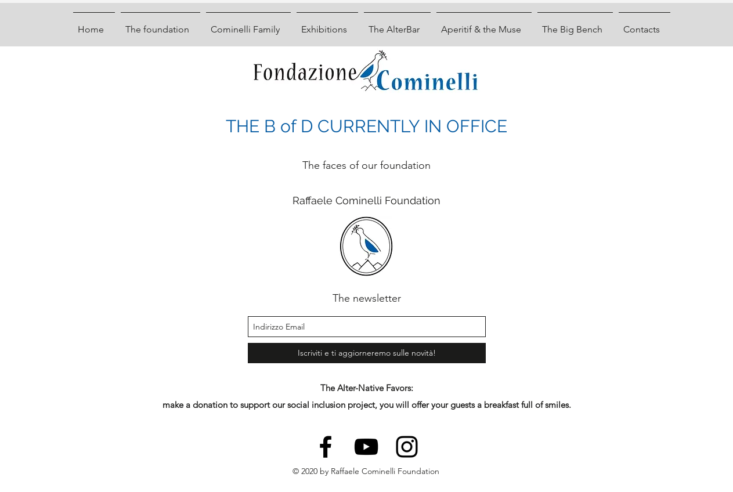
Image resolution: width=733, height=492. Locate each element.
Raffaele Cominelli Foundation (366, 200)
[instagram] (406, 446)
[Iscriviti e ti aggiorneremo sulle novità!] (367, 353)
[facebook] (325, 446)
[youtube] (366, 446)
